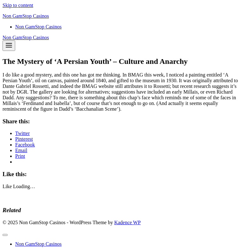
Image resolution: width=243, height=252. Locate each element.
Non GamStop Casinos (38, 26)
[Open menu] (9, 45)
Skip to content (18, 5)
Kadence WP (127, 222)
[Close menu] (5, 235)
